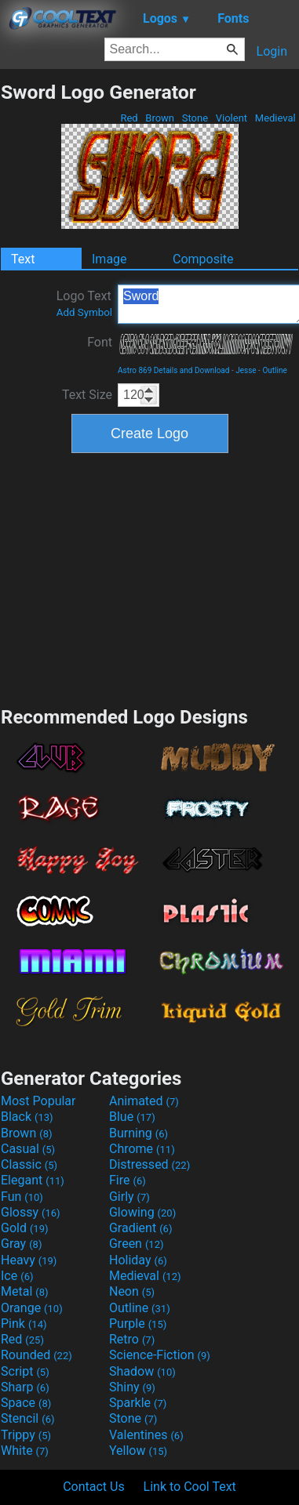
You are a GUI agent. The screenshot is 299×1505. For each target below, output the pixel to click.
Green (136, 1243)
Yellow (138, 1450)
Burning (138, 1133)
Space (26, 1402)
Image (109, 259)
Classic (29, 1164)
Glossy (30, 1212)
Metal (25, 1291)
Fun (22, 1196)
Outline (274, 370)
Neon (132, 1291)
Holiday (138, 1260)
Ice (17, 1275)
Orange (32, 1307)
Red (129, 118)
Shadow (142, 1371)
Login (272, 51)
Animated (144, 1100)
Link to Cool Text (190, 1486)
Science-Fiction (159, 1354)
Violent (231, 118)
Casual (28, 1148)
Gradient (140, 1227)
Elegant (32, 1180)
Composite (203, 259)
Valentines (146, 1434)
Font (99, 342)
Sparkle (137, 1402)
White (25, 1450)
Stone (195, 118)
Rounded (36, 1354)
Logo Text (84, 303)
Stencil (27, 1418)
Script (25, 1371)
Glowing (142, 1212)
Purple (137, 1323)
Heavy (29, 1260)
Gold (25, 1227)
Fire (127, 1180)
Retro (132, 1339)
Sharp (25, 1387)
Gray (21, 1243)
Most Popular (38, 1100)
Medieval (275, 118)
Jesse (245, 370)
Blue (132, 1116)
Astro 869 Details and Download (173, 370)
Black (27, 1116)
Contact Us (94, 1486)
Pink (24, 1323)
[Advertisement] (150, 577)
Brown (160, 118)
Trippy (26, 1434)
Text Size (87, 394)
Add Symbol (84, 312)
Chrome (142, 1148)
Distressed (149, 1164)
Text (23, 259)
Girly (129, 1196)
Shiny (132, 1387)
